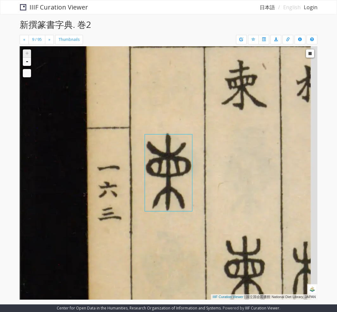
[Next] (49, 39)
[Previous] (24, 39)
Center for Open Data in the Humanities (92, 308)
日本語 (267, 7)
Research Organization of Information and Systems (175, 308)
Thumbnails (69, 39)
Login (310, 7)
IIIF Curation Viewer (54, 7)
